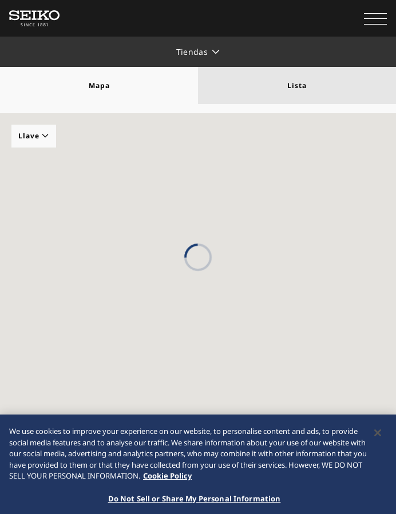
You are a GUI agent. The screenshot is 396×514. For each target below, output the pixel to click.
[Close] (377, 436)
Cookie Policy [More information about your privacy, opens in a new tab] (167, 479)
